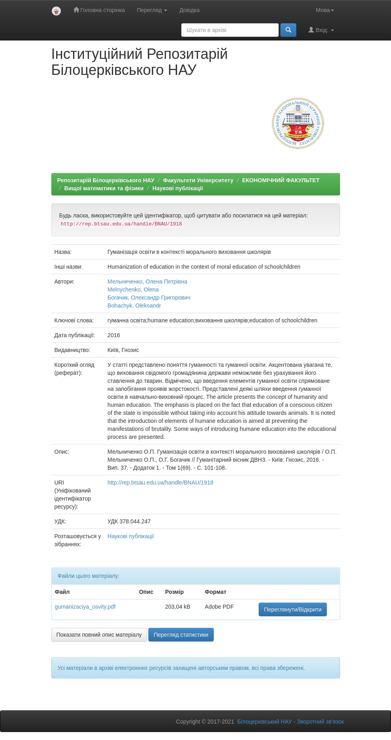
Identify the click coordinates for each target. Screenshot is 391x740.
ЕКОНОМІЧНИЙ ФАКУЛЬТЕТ (281, 180)
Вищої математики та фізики (104, 188)
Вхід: (321, 29)
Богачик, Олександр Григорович (148, 297)
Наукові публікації (177, 188)
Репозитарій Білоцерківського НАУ (105, 180)
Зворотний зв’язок (320, 721)
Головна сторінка (99, 9)
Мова (325, 10)
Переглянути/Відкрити (292, 609)
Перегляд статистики (181, 634)
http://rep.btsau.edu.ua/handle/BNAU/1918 (160, 482)
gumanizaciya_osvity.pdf (85, 606)
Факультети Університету (198, 180)
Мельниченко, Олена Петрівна (147, 281)
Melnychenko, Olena (133, 289)
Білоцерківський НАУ (264, 721)
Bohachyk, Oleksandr (134, 305)
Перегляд (152, 10)
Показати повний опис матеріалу (99, 634)
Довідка (189, 10)
